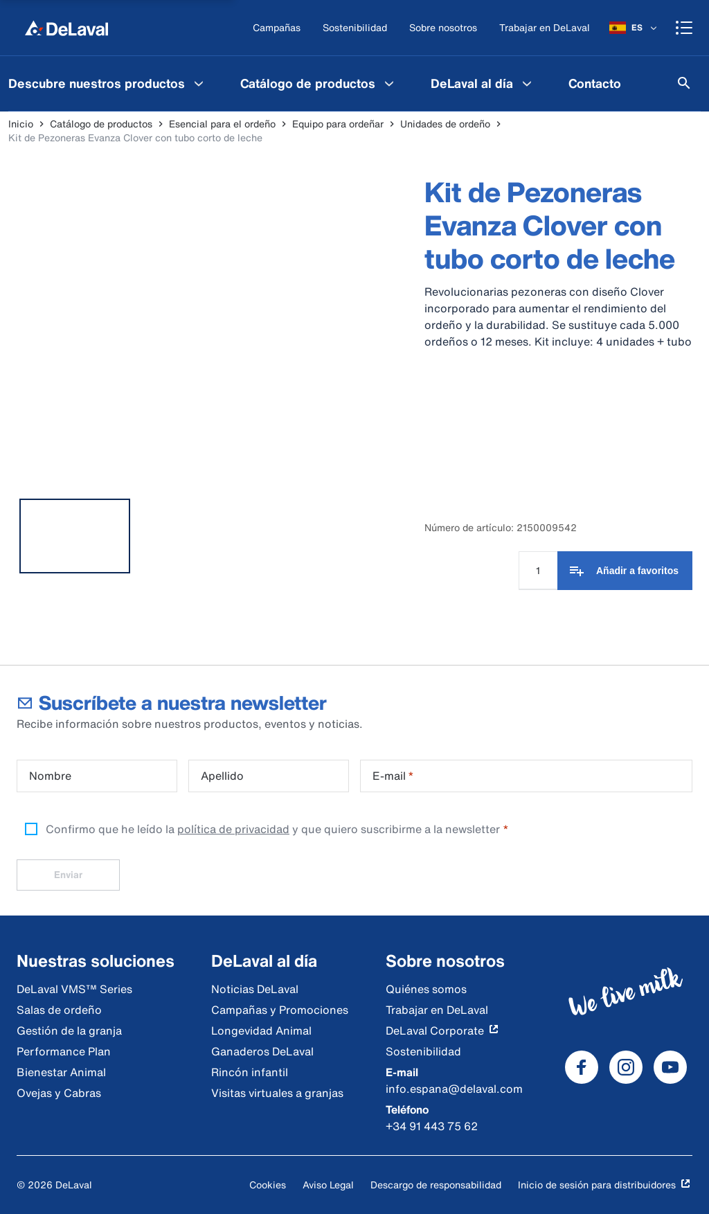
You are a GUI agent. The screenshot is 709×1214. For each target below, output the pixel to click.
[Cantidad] (538, 571)
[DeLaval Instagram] (626, 1067)
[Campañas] (277, 28)
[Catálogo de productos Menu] (389, 83)
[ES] (634, 27)
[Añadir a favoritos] (624, 570)
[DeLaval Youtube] (670, 1067)
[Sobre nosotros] (443, 28)
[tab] (74, 536)
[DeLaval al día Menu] (527, 83)
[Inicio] (66, 28)
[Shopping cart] (684, 27)
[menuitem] (319, 83)
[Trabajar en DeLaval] (544, 28)
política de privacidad (233, 829)
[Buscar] (684, 83)
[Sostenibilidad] (355, 28)
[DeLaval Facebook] (581, 1067)
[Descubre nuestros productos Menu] (199, 83)
